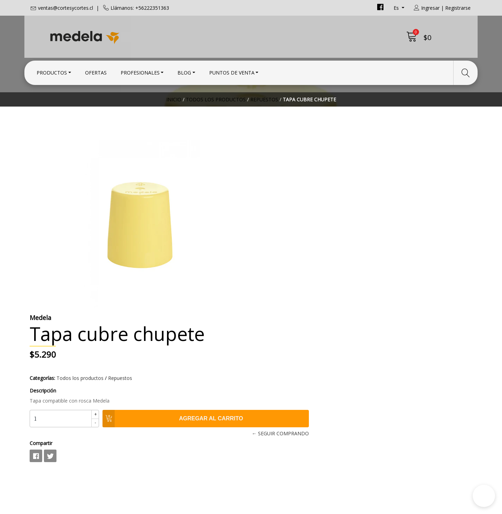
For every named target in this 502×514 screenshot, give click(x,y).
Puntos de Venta (231, 70)
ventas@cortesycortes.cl (65, 8)
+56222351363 (162, 393)
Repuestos (264, 120)
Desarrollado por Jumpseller (312, 507)
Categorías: (269, 213)
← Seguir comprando (353, 268)
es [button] (397, 8)
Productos (52, 70)
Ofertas (96, 70)
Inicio (173, 120)
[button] (484, 496)
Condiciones (272, 375)
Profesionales (140, 70)
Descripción (269, 226)
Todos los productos (216, 120)
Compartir (267, 278)
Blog (184, 70)
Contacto (268, 365)
